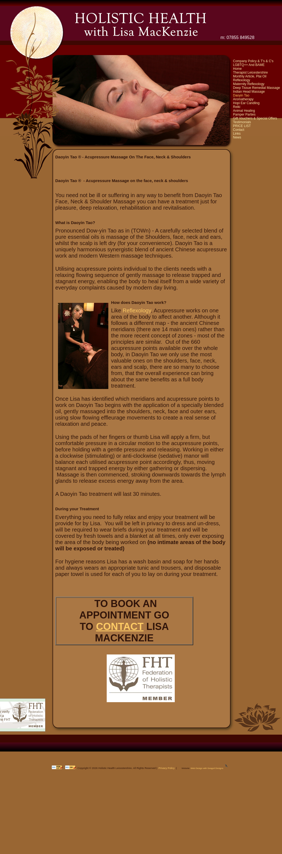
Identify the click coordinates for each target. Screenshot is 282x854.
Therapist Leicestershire (250, 72)
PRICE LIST (242, 126)
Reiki (236, 107)
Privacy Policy (166, 768)
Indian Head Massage (249, 91)
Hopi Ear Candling (246, 103)
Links (237, 133)
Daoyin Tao (241, 95)
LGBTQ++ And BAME (249, 65)
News (237, 137)
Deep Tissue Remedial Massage (256, 88)
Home (237, 69)
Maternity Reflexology (248, 84)
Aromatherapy (243, 99)
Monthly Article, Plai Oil (249, 76)
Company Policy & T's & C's (253, 61)
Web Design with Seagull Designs (207, 768)
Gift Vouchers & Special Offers (255, 118)
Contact (238, 130)
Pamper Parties (244, 114)
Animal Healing (244, 111)
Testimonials (242, 122)
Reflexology (241, 80)
